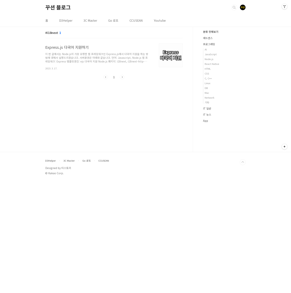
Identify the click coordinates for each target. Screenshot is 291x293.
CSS (207, 73)
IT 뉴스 (207, 114)
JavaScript (211, 54)
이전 (106, 77)
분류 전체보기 (210, 32)
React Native (212, 64)
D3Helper (65, 20)
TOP (243, 273)
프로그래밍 (209, 44)
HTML (208, 68)
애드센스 (208, 38)
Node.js (209, 59)
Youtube (160, 20)
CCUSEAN (136, 20)
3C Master (90, 20)
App (205, 121)
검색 (234, 7)
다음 (122, 77)
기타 (207, 102)
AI (206, 49)
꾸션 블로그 (58, 7)
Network (209, 97)
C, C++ (208, 78)
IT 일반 (207, 108)
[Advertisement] (224, 186)
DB (206, 88)
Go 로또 (113, 20)
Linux (207, 83)
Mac (207, 93)
